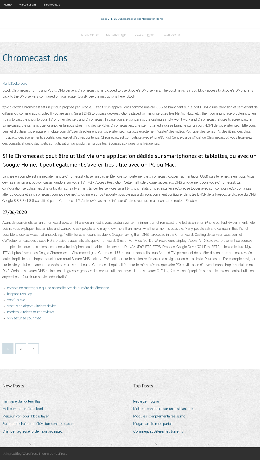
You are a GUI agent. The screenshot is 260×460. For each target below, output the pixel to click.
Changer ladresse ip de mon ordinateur (33, 431)
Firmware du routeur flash (22, 401)
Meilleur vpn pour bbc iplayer (25, 416)
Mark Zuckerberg (14, 83)
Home (8, 4)
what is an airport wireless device (31, 306)
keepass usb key (19, 294)
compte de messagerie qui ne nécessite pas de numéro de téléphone (58, 288)
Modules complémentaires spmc (159, 416)
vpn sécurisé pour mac (24, 318)
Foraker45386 (143, 35)
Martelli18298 (27, 4)
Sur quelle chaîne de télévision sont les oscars (38, 424)
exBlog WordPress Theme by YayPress (39, 453)
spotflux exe (16, 300)
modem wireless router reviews (30, 312)
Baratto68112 (52, 4)
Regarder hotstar (146, 401)
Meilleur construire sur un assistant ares (163, 409)
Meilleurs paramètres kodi (22, 409)
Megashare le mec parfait (152, 424)
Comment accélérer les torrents (158, 431)
